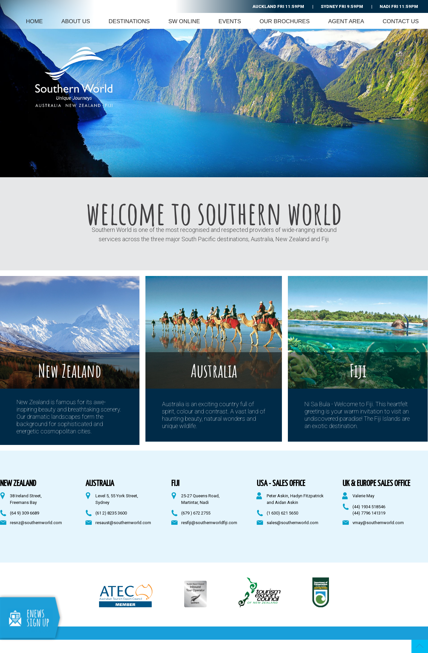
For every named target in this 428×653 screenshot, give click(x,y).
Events (230, 21)
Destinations (129, 21)
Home (34, 21)
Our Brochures (285, 21)
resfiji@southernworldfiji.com (209, 522)
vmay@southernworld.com (378, 522)
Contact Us (401, 21)
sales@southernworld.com (292, 522)
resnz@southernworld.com (36, 522)
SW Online (184, 21)
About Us (75, 21)
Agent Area (346, 21)
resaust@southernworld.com (123, 522)
